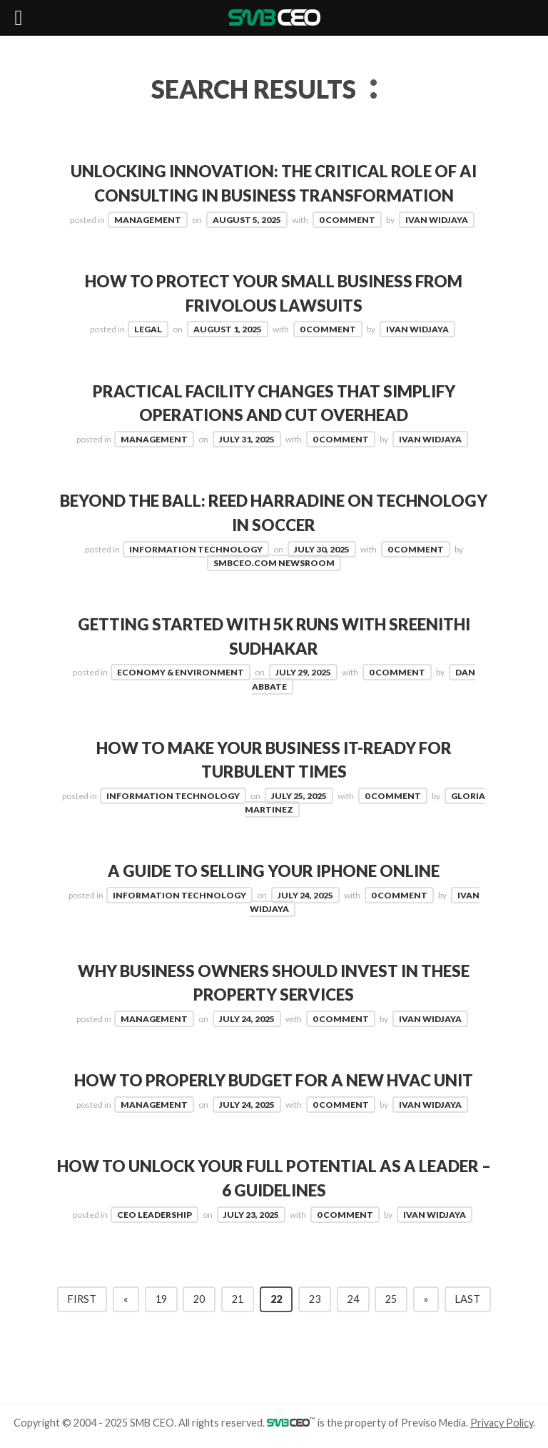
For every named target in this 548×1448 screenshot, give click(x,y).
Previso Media (433, 1423)
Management (147, 219)
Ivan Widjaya (436, 219)
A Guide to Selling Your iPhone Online (274, 871)
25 (391, 1299)
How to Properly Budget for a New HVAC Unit (273, 1080)
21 (237, 1299)
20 (199, 1299)
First (82, 1299)
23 (314, 1299)
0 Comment (347, 219)
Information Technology (196, 549)
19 (161, 1299)
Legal (148, 329)
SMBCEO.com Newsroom (274, 562)
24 (353, 1299)
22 (276, 1299)
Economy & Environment (180, 672)
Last (467, 1299)
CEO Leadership (154, 1214)
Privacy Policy (501, 1423)
